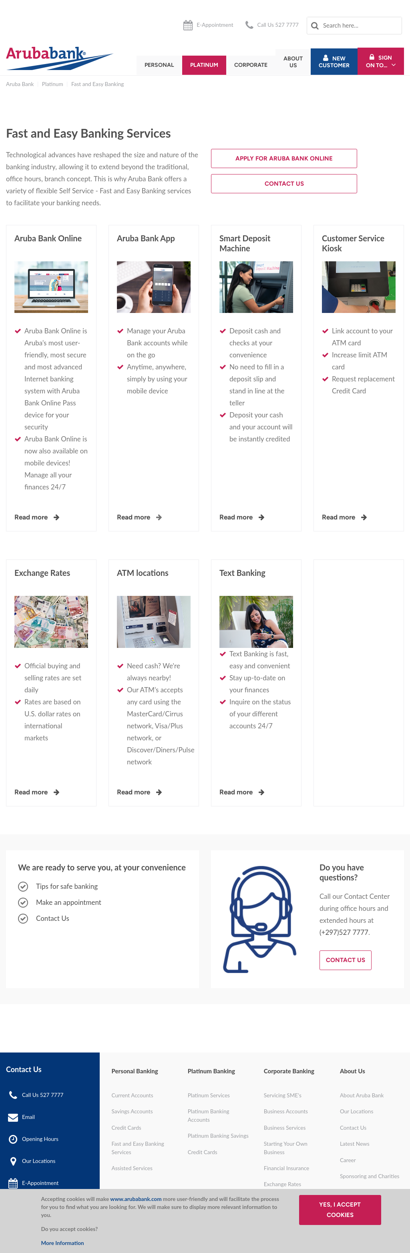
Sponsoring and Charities (370, 1176)
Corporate (250, 65)
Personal (159, 65)
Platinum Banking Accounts (208, 1115)
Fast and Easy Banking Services (138, 1148)
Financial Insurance (287, 1168)
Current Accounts (132, 1095)
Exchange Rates (42, 572)
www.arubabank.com (135, 1199)
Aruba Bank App (146, 238)
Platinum (204, 65)
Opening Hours (40, 1138)
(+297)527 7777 (344, 932)
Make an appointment (68, 902)
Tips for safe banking (67, 886)
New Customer (334, 62)
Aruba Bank (20, 84)
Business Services (285, 1128)
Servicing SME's (282, 1095)
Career (348, 1160)
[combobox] (354, 25)
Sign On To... (379, 61)
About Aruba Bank (362, 1095)
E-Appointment (215, 25)
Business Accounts (286, 1111)
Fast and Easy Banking (97, 84)
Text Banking (242, 572)
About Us (293, 62)
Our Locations (38, 1161)
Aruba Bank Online (48, 238)
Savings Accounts (132, 1111)
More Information (62, 1243)
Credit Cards (126, 1128)
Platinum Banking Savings (218, 1136)
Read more (133, 517)
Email (28, 1116)
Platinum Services (209, 1095)
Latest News (355, 1144)
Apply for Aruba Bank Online (284, 158)
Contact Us (284, 183)
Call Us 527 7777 (278, 25)
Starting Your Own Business (286, 1148)
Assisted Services (132, 1168)
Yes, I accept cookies (340, 1210)
